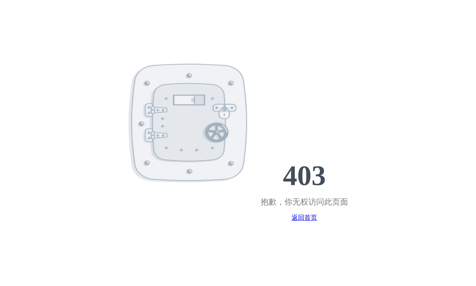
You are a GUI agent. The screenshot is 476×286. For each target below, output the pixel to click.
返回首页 (304, 217)
